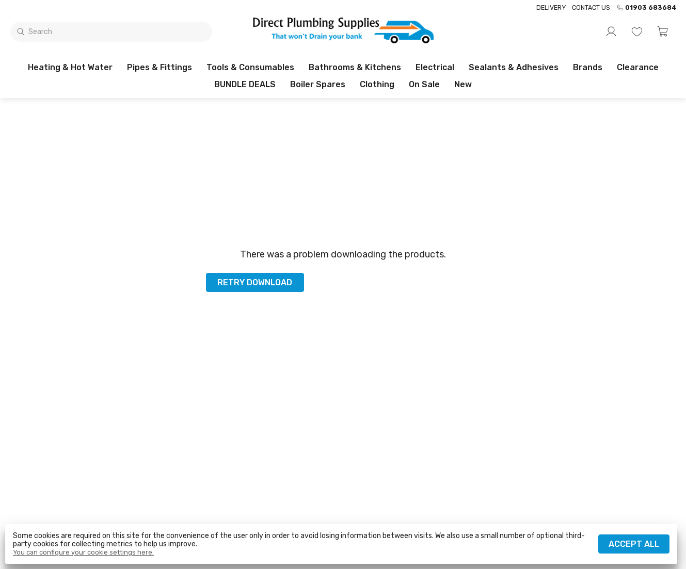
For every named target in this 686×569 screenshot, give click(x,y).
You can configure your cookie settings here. (83, 552)
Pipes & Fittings (159, 67)
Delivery (551, 7)
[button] (663, 31)
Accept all (634, 544)
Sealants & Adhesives (514, 67)
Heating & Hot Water (70, 67)
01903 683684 (646, 7)
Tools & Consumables (250, 67)
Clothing (377, 84)
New (463, 84)
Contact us (591, 7)
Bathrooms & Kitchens (355, 67)
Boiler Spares (317, 84)
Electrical (435, 67)
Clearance (638, 67)
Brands (587, 67)
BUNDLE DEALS (245, 84)
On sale (424, 84)
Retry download (254, 282)
